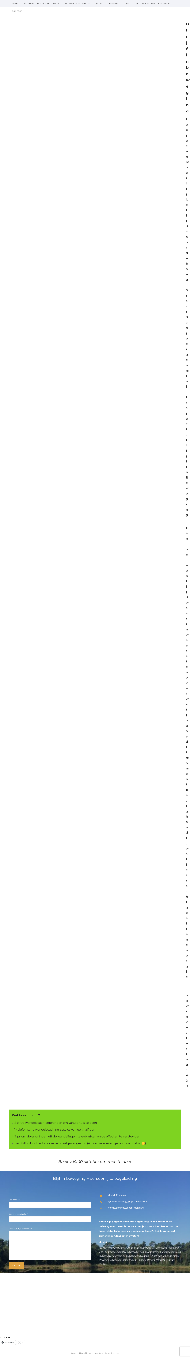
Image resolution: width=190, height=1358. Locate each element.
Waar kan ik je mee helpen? (50, 1244)
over (127, 4)
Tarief (99, 4)
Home (15, 4)
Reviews (114, 4)
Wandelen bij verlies (77, 4)
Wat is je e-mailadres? (50, 1217)
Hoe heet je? (50, 1203)
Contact (17, 11)
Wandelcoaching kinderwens (41, 4)
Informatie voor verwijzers (153, 4)
